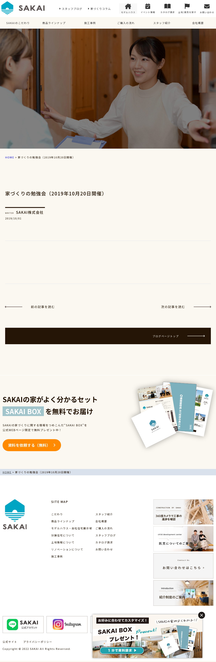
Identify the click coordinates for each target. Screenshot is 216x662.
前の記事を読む (30, 307)
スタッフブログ (72, 8)
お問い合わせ (207, 9)
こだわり (57, 515)
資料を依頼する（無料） (29, 446)
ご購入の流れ (126, 23)
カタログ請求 (167, 9)
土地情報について (63, 543)
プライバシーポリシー (37, 643)
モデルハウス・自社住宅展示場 (71, 529)
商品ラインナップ (54, 23)
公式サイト (10, 643)
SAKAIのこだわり (18, 23)
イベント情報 (148, 9)
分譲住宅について (63, 536)
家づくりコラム (101, 8)
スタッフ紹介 (162, 23)
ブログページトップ (178, 337)
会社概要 (198, 23)
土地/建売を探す (187, 9)
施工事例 (90, 23)
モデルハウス (128, 9)
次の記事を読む (186, 307)
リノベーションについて (67, 550)
